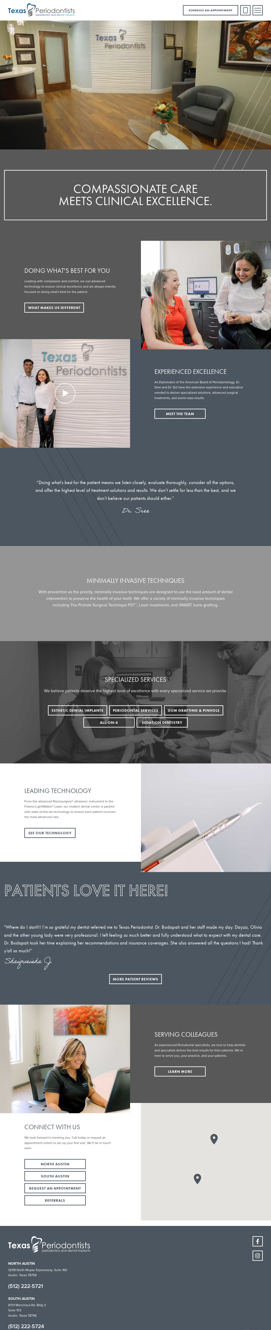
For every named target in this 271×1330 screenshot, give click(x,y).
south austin (55, 1176)
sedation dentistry (162, 722)
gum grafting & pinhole (194, 710)
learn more (180, 1071)
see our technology (49, 833)
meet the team (180, 413)
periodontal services (135, 710)
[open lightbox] (65, 393)
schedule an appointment (210, 10)
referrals (55, 1200)
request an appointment (55, 1188)
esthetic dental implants (77, 710)
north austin (55, 1164)
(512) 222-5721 (25, 1286)
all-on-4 (109, 722)
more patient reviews (135, 979)
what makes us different (54, 307)
